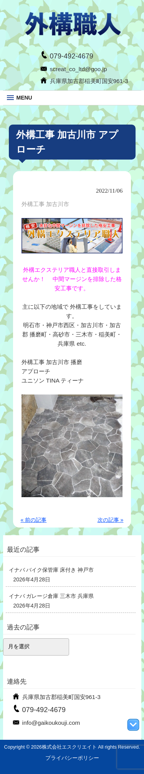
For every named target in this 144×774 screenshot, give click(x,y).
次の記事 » (111, 520)
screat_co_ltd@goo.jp (78, 69)
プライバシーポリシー (72, 758)
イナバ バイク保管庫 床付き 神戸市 (51, 570)
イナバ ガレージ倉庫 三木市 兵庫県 (51, 596)
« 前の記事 (34, 520)
